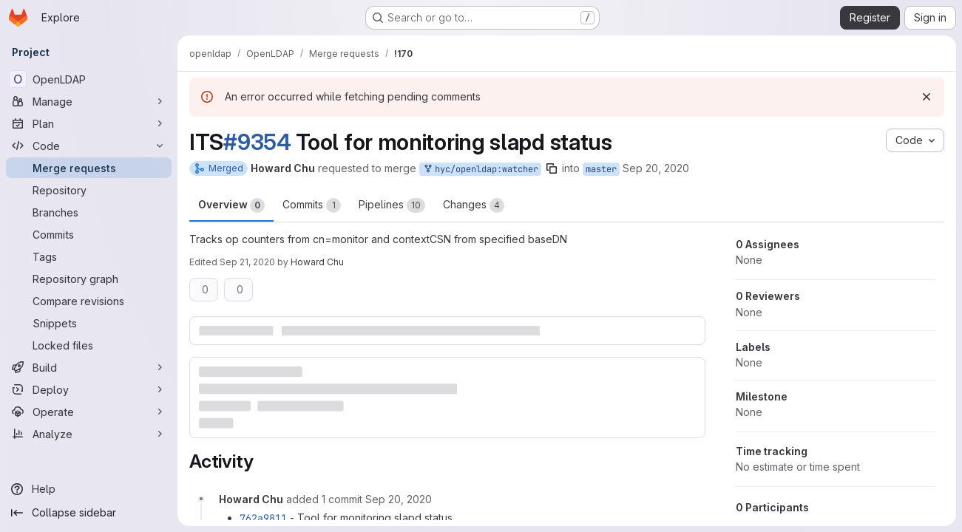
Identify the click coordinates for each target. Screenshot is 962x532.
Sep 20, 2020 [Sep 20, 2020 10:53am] (656, 168)
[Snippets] (89, 323)
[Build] (89, 367)
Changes (473, 205)
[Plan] (89, 123)
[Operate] (89, 411)
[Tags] (89, 256)
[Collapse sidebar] (89, 512)
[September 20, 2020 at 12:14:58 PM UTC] (398, 499)
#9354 (257, 142)
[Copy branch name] (551, 168)
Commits (311, 205)
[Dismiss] (926, 97)
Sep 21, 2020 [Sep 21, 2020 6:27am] (247, 261)
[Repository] (89, 190)
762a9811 (263, 518)
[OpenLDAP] (89, 79)
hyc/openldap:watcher (480, 169)
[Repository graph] (89, 278)
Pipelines (392, 205)
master (601, 169)
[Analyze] (89, 433)
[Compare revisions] (89, 300)
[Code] (89, 145)
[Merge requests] (89, 167)
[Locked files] (89, 345)
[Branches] (89, 212)
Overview (231, 205)
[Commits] (89, 234)
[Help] (89, 489)
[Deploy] (89, 389)
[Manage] (89, 101)
